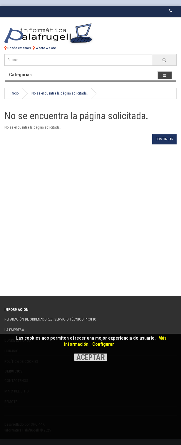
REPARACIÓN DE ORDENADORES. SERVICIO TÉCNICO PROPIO (50, 319)
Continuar (164, 139)
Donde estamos (17, 48)
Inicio (15, 93)
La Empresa (14, 330)
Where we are (44, 48)
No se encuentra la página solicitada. (59, 93)
